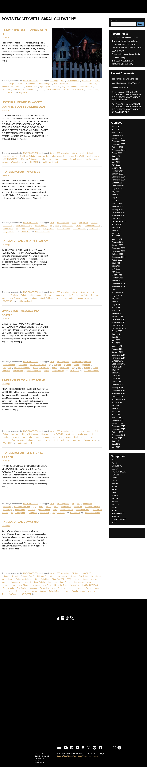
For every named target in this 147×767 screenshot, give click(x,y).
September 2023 (118, 221)
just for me (64, 83)
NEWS (114, 489)
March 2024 (117, 203)
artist (82, 153)
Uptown (66, 591)
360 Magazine (73, 80)
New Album (23, 585)
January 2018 (117, 423)
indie (56, 507)
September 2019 (118, 364)
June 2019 (116, 373)
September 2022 (118, 257)
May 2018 (116, 411)
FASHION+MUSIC (119, 472)
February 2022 (117, 278)
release (87, 367)
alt (73, 504)
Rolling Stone (48, 228)
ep (51, 225)
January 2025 (117, 174)
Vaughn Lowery (92, 89)
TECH (114, 510)
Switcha (19, 591)
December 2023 (118, 212)
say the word (18, 370)
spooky (66, 89)
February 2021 (117, 313)
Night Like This (60, 585)
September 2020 (119, 328)
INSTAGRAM (58, 434)
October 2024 (117, 183)
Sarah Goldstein (53, 89)
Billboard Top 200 (44, 576)
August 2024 (117, 188)
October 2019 (117, 361)
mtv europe (7, 510)
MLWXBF (125, 88)
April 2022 (116, 272)
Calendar (60, 756)
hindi (41, 507)
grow (77, 579)
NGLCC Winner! (133, 83)
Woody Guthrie (17, 162)
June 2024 (116, 194)
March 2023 (117, 239)
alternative (84, 292)
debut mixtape (8, 83)
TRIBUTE (115, 516)
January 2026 (117, 138)
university (65, 440)
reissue (64, 159)
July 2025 (116, 156)
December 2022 (118, 248)
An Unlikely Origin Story (81, 361)
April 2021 (116, 307)
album (74, 153)
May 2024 (116, 197)
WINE (114, 522)
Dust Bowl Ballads (27, 156)
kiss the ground (93, 156)
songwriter (69, 298)
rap (92, 437)
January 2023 (117, 245)
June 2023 (116, 230)
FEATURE (115, 475)
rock (55, 510)
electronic (23, 364)
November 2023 (118, 215)
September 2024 (118, 186)
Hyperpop (46, 434)
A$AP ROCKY (87, 573)
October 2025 (117, 147)
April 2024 (116, 200)
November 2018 (118, 393)
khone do (78, 507)
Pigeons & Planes (69, 86)
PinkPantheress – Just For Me (24, 380)
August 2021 (117, 295)
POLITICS (116, 495)
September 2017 (118, 435)
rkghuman (23, 92)
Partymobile (74, 585)
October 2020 (117, 325)
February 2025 (117, 171)
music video (8, 228)
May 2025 (116, 162)
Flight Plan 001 (58, 579)
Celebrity (90, 153)
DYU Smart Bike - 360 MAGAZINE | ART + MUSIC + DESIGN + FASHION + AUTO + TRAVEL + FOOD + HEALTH (127, 106)
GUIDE (114, 480)
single (88, 159)
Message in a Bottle (41, 367)
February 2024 (117, 206)
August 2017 (117, 438)
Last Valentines (78, 83)
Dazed (97, 80)
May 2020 (116, 340)
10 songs (54, 80)
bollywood (83, 222)
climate (73, 576)
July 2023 (116, 227)
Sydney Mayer (31, 591)
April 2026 (116, 129)
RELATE (115, 498)
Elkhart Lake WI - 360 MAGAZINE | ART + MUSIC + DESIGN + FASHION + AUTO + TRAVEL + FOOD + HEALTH (127, 94)
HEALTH (115, 483)
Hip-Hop (48, 295)
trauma (43, 591)
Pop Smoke (21, 588)
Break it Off (86, 80)
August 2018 (117, 402)
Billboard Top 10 (27, 576)
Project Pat (44, 588)
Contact (95, 756)
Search (114, 20)
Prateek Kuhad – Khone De (21, 171)
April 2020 (116, 343)
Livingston (7, 367)
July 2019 (115, 370)
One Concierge (132, 79)
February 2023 (117, 242)
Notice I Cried (31, 86)
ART (113, 460)
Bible (65, 756)
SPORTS (115, 504)
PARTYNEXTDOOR (90, 585)
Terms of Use (77, 756)
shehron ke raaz (79, 228)
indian (48, 507)
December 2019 (118, 355)
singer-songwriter (34, 370)
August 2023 (117, 224)
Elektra (20, 83)
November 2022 (118, 251)
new (49, 159)
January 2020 (117, 352)
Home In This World (76, 156)
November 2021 (118, 286)
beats (5, 295)
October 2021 (117, 289)
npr (41, 86)
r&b (79, 367)
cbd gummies (117, 79)
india (57, 225)
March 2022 (117, 275)
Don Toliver (83, 576)
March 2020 (117, 346)
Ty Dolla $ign (54, 591)
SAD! (41, 89)
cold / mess (7, 225)
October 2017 (117, 432)
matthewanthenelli (50, 162)
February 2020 (118, 349)
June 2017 (116, 444)
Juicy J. (28, 582)
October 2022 (117, 254)
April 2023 (116, 236)
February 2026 (118, 135)
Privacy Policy (87, 756)
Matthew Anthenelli (29, 159)
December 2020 (118, 319)
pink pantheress (49, 437)
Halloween (30, 83)
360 (62, 80)
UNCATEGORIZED (30, 80)
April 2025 (116, 165)
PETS (114, 492)
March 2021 (116, 310)
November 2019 (118, 358)
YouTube (12, 594)
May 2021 (116, 304)
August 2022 (117, 260)
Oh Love (31, 510)
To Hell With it (77, 89)
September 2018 (118, 399)
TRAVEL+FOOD (118, 513)
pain (48, 86)
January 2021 (117, 316)
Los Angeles (79, 582)
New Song (47, 585)
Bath (96, 431)
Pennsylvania (8, 588)
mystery (6, 585)
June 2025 (116, 159)
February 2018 (117, 420)
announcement (9, 364)
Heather (115, 88)
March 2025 (117, 168)
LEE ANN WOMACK (10, 159)
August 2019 (117, 367)
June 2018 (116, 408)
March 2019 (116, 381)
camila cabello (61, 576)
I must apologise (44, 83)
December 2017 (118, 426)
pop (56, 159)
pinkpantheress (86, 86)
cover (14, 156)
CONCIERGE (117, 466)
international (67, 225)
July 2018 (115, 405)
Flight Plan (45, 579)
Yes (89, 591)
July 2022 (116, 263)
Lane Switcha (39, 582)
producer (33, 298)
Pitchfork (6, 89)
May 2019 (116, 376)
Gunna (85, 579)
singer (59, 298)
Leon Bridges (65, 582)
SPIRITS (115, 501)
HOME (114, 486)
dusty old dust (43, 156)
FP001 (69, 579)
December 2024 (118, 177)
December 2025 (118, 141)
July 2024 (116, 191)
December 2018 (118, 390)
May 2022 (116, 269)
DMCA (70, 756)
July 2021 (115, 298)
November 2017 (118, 429)
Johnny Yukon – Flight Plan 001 (25, 241)
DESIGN (115, 469)
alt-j (78, 504)
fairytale (57, 364)
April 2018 (116, 414)
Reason (16, 89)
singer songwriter (76, 588)
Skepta (89, 588)
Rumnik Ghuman (29, 89)
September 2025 (118, 150)
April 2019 (116, 378)
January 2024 (117, 209)
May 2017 (116, 447)
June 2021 (116, 301)
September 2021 (118, 292)
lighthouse (86, 364)
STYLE (114, 507)
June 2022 (116, 266)
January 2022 (117, 281)
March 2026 (117, 132)
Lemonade (53, 582)
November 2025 (118, 144)
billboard (14, 576)
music (89, 83)
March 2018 (116, 417)
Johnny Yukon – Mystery (20, 522)
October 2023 (117, 218)
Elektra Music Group (24, 225)
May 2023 (116, 233)
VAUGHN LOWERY (122, 100)
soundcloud (7, 591)
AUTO (114, 463)
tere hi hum (93, 228)
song (97, 588)
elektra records (58, 156)
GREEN (114, 478)
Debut (23, 295)
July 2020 (116, 334)
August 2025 (117, 153)
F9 (36, 579)
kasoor (78, 225)
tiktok (56, 440)
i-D (55, 83)
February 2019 (117, 384)
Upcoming (76, 440)
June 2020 (116, 337)
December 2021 (118, 283)
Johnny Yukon (60, 295)
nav (14, 585)
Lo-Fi (71, 295)
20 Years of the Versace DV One (125, 37)
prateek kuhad (34, 228)
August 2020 (117, 331)
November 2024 (118, 180)
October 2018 (117, 396)
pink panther (34, 437)
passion (56, 86)
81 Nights (75, 573)
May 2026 (116, 126)
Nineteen (19, 86)
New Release (15, 298)
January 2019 (117, 387)
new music (64, 367)
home (76, 364)
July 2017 (115, 441)
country (6, 156)
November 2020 (118, 322)
